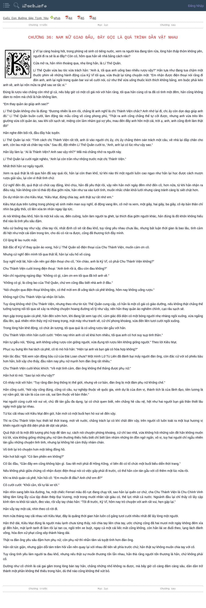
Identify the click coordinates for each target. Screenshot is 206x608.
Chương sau (167, 25)
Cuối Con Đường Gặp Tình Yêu (25, 18)
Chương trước (38, 25)
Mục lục (103, 25)
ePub (55, 18)
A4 (68, 18)
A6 (92, 18)
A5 (80, 18)
